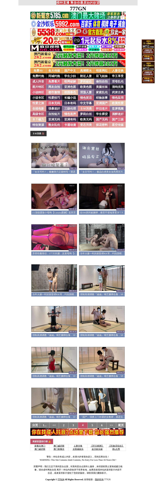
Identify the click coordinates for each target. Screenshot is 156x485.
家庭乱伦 (102, 92)
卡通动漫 (70, 124)
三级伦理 (70, 108)
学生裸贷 (102, 114)
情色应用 (118, 97)
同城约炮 (54, 76)
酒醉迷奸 (118, 114)
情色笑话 (86, 97)
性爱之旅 (38, 103)
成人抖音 (38, 81)
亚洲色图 (70, 87)
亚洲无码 (54, 119)
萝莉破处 (86, 81)
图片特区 (38, 87)
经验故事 (102, 97)
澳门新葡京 (59, 449)
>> (111, 425)
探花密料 (102, 124)
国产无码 (102, 119)
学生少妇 (70, 76)
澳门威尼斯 (59, 446)
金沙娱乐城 (97, 449)
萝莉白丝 (86, 114)
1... (44, 425)
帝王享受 (118, 76)
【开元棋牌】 (97, 446)
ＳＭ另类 (86, 108)
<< (54, 425)
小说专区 (38, 97)
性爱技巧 (54, 97)
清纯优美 (118, 87)
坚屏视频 (118, 108)
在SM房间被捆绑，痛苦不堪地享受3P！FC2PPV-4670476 (109, 212)
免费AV (38, 70)
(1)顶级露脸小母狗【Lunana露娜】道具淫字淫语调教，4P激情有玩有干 (69, 212)
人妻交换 (118, 70)
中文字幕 (86, 103)
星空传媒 (118, 124)
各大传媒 (54, 70)
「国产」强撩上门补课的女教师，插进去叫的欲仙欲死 (108, 417)
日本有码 (70, 103)
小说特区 (38, 92)
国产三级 (118, 119)
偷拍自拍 (102, 81)
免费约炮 (38, 76)
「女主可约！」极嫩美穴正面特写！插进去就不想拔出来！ (63, 171)
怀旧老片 (102, 108)
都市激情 (54, 92)
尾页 (121, 425)
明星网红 (102, 70)
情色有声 (70, 114)
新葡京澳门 (39, 446)
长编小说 (70, 97)
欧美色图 (86, 87)
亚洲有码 (70, 119)
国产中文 (70, 70)
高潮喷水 (86, 70)
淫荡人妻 (86, 92)
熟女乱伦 (54, 124)
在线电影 (38, 108)
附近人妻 (86, 76)
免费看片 (54, 81)
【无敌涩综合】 (116, 446)
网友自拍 (54, 87)
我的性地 (99, 479)
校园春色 (70, 92)
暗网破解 (70, 81)
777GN (78, 9)
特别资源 (38, 124)
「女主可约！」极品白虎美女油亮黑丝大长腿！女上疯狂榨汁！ (113, 171)
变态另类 (86, 124)
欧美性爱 (118, 103)
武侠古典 (118, 92)
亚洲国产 (102, 103)
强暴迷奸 (54, 108)
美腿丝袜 (102, 87)
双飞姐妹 (102, 76)
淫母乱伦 (118, 81)
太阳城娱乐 (78, 449)
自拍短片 (54, 114)
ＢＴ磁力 (38, 119)
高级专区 (38, 114)
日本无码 (54, 103)
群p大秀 (116, 449)
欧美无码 (86, 119)
